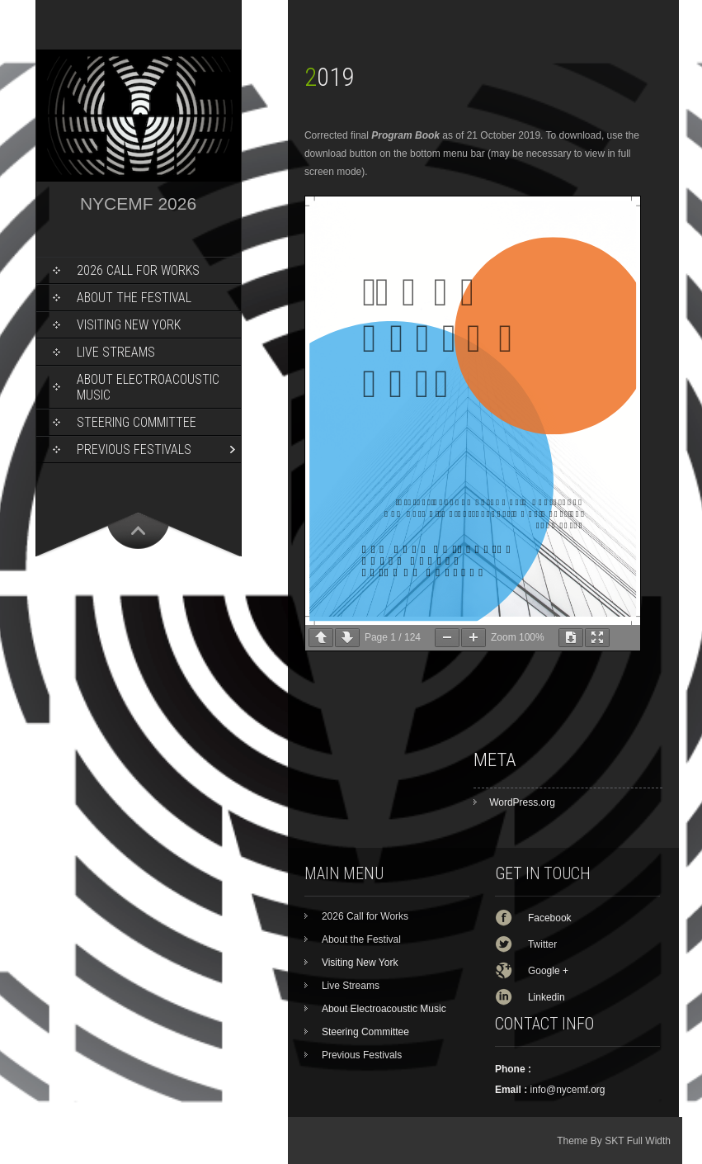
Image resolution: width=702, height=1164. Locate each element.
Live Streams (116, 352)
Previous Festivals (134, 449)
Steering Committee (136, 422)
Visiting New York (129, 325)
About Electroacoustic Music (148, 387)
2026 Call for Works (138, 270)
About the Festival (134, 297)
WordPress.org (522, 802)
